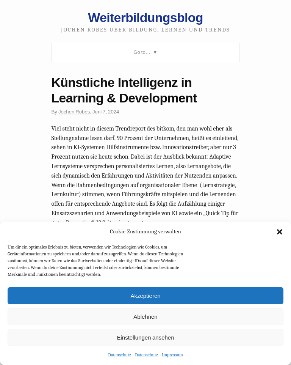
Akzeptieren (145, 296)
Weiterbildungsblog (145, 17)
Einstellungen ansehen (145, 337)
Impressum (172, 354)
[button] (279, 232)
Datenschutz (119, 354)
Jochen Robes (74, 112)
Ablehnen (145, 316)
